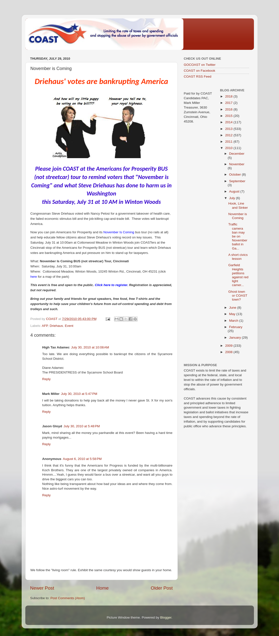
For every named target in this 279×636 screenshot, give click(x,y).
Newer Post (42, 588)
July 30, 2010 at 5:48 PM (82, 426)
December (236, 153)
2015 (229, 116)
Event (69, 326)
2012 (229, 135)
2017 (229, 103)
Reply (46, 379)
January (235, 337)
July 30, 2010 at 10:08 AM (90, 347)
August (234, 191)
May (232, 314)
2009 (229, 345)
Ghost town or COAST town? (237, 295)
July (232, 198)
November (236, 164)
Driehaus (56, 326)
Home (102, 588)
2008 (229, 352)
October (235, 174)
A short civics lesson (238, 257)
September (237, 181)
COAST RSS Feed (197, 76)
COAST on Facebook (199, 70)
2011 (229, 141)
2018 (229, 96)
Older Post (162, 588)
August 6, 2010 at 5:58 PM (82, 459)
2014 (229, 122)
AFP (45, 326)
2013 (229, 129)
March (234, 320)
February (235, 327)
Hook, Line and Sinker (238, 205)
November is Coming (237, 216)
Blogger (166, 617)
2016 (229, 109)
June (233, 307)
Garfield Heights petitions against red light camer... (238, 275)
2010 (229, 148)
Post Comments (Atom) (67, 598)
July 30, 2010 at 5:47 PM (79, 394)
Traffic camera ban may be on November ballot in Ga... (237, 236)
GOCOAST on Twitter (200, 65)
